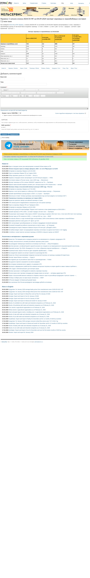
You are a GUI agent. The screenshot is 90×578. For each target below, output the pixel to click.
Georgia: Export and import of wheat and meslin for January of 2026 (27, 300)
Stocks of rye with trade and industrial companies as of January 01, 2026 (29, 316)
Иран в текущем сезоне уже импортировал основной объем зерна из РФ (30, 166)
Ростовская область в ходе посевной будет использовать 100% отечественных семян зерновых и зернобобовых (41, 218)
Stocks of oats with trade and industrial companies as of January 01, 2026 (29, 314)
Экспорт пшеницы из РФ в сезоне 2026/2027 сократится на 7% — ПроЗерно (31, 182)
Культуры (55, 3)
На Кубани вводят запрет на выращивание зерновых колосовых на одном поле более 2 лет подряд (38, 230)
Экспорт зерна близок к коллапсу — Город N (22, 257)
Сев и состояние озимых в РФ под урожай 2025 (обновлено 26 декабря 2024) (25, 159)
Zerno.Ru (11, 24)
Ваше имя (3, 77)
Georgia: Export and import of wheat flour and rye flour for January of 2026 (29, 294)
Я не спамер (5, 137)
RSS (71, 3)
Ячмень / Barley (45, 68)
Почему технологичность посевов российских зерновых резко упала (28, 241)
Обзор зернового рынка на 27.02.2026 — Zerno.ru (23, 175)
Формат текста (6, 113)
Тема (1, 82)
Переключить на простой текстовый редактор (13, 110)
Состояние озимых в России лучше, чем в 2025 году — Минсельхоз (28, 180)
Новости (18, 3)
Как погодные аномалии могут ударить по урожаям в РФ (25, 264)
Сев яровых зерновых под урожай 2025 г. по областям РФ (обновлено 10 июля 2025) (27, 156)
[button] (4, 90)
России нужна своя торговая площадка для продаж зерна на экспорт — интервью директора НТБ (37, 273)
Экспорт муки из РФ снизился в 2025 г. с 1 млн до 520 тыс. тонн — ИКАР (30, 216)
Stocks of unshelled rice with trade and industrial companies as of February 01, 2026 (32, 303)
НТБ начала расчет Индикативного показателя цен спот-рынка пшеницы (30, 202)
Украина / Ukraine (13, 68)
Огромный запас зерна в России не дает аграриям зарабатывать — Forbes (30, 250)
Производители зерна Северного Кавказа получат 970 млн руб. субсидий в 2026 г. (33, 227)
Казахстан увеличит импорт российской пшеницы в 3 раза (26, 200)
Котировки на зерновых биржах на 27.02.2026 (22, 189)
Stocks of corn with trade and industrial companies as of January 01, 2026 (29, 328)
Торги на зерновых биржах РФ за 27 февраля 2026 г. (24, 205)
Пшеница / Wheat (34, 68)
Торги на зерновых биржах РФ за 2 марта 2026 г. (23, 173)
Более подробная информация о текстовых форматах (69, 113)
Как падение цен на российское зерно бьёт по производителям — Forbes (30, 259)
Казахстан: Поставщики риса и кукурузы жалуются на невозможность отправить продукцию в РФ (37, 239)
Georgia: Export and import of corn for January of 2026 (24, 298)
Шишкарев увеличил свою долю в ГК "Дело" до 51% (24, 220)
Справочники (35, 3)
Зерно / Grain (23, 68)
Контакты (81, 3)
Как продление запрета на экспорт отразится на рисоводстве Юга (28, 253)
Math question (6, 125)
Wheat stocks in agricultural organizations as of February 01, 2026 (27, 310)
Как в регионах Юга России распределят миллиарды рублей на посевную (30, 282)
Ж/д (62, 3)
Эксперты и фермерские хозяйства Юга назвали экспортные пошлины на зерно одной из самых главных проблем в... (43, 266)
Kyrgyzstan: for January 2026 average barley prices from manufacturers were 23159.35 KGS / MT (36, 289)
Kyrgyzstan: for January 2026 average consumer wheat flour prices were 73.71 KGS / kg (33, 321)
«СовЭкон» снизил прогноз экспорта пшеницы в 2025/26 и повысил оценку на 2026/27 (34, 232)
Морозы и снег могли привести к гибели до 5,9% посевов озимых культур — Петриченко (34, 191)
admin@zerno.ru (38, 342)
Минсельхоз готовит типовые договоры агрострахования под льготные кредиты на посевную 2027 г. (38, 196)
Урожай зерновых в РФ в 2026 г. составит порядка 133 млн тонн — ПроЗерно (31, 211)
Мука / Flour (74, 68)
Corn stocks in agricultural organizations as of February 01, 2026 (27, 307)
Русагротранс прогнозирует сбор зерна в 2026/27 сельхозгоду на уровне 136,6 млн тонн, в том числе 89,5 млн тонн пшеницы (45, 214)
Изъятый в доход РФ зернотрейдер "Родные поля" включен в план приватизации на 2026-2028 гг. (37, 209)
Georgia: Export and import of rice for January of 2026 (24, 296)
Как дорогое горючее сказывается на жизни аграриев (24, 262)
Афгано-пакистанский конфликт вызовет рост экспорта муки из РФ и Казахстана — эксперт (35, 184)
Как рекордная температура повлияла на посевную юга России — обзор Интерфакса (33, 243)
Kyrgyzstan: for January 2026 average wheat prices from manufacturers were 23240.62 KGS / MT (36, 291)
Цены (26, 3)
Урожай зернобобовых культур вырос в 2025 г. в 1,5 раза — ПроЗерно (29, 193)
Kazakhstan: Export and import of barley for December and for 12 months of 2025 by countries (35, 319)
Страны (46, 3)
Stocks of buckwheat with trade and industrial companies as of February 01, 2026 (31, 305)
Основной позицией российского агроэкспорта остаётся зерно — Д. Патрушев (31, 225)
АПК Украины (20, 24)
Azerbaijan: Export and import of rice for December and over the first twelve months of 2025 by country (37, 330)
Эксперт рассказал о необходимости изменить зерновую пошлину (28, 271)
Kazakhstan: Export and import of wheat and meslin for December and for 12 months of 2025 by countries (38, 323)
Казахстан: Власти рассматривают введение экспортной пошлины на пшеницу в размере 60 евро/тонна (39, 255)
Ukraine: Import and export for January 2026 (21, 332)
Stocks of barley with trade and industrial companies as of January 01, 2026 (30, 325)
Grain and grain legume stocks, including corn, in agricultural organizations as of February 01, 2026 (36, 312)
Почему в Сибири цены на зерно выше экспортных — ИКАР (26, 277)
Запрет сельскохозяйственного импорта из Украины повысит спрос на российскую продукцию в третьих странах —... (43, 275)
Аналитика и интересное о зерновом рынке (18, 236)
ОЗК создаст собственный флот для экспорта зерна (24, 268)
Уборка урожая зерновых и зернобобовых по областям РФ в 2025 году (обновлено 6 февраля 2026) (32, 154)
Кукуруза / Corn (56, 68)
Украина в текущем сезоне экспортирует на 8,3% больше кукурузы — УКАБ (31, 177)
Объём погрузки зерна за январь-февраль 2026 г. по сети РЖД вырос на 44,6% (33, 168)
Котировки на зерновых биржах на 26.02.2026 (22, 207)
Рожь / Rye (65, 68)
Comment (3, 87)
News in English (7, 286)
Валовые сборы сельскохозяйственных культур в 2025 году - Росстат (30, 187)
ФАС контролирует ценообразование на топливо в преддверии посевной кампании (33, 223)
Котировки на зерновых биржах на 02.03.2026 (22, 171)
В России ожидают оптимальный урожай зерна (22, 280)
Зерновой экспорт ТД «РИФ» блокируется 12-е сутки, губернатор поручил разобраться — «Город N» (38, 248)
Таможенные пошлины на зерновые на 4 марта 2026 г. (25, 198)
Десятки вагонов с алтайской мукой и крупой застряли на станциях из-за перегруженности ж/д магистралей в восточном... (44, 246)
